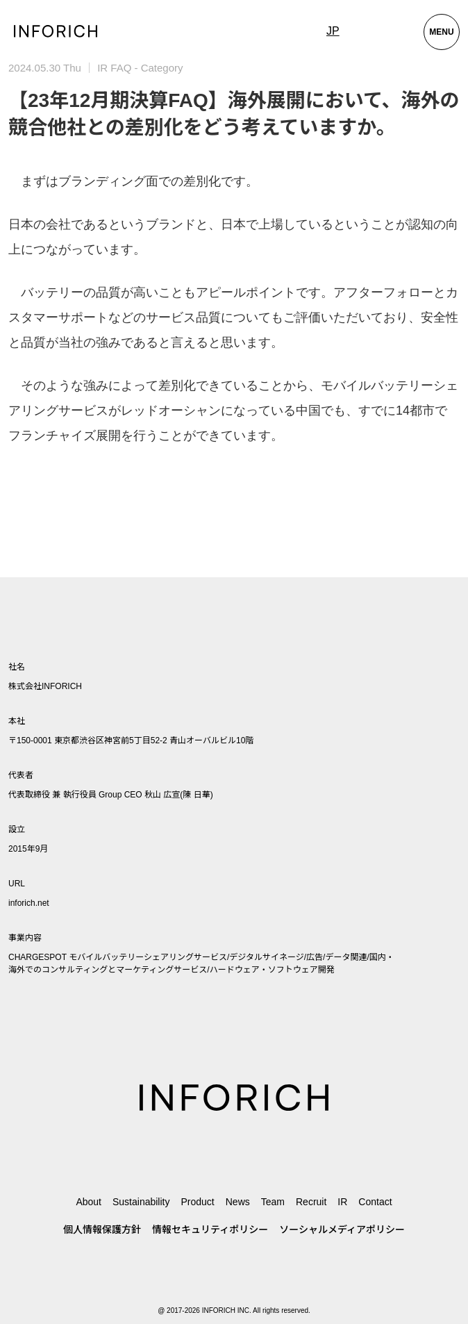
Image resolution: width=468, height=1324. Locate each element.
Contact (375, 1201)
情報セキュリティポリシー (210, 1229)
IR (342, 1201)
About (88, 1201)
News (238, 1201)
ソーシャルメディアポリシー (342, 1229)
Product (197, 1201)
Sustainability (141, 1201)
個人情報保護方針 (102, 1229)
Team (273, 1201)
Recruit (311, 1201)
